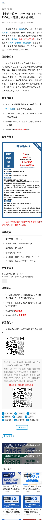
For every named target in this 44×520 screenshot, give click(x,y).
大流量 (18, 43)
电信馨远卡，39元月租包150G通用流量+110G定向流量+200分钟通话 (32, 511)
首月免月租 (10, 109)
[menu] (40, 3)
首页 (3, 9)
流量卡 (5, 32)
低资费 (10, 43)
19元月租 (13, 39)
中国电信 (22, 23)
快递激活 (27, 43)
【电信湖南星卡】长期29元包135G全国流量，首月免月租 (32, 487)
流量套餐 (8, 420)
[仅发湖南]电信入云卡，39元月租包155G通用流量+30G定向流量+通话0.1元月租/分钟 (10, 511)
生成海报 (7, 436)
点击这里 (18, 311)
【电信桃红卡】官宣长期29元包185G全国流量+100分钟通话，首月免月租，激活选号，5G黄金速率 (11, 487)
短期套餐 (20, 420)
